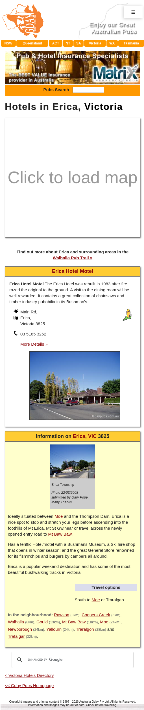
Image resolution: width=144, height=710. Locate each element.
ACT (55, 43)
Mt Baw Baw (60, 534)
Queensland (32, 43)
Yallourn (54, 629)
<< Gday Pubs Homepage (29, 685)
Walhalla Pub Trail (71, 257)
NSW (8, 43)
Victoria (95, 43)
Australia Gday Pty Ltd (94, 701)
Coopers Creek (96, 614)
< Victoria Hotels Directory (29, 675)
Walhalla (16, 621)
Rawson (61, 614)
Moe (58, 516)
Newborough (20, 629)
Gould (42, 621)
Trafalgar (16, 636)
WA (112, 43)
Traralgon (85, 629)
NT (68, 43)
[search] (72, 659)
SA (78, 43)
